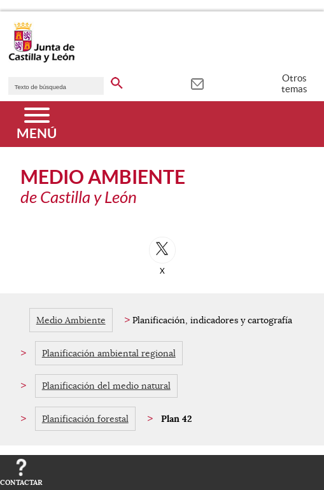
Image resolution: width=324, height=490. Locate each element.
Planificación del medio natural (106, 385)
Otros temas (294, 83)
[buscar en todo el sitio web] (117, 81)
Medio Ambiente (71, 320)
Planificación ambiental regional (109, 353)
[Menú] (36, 124)
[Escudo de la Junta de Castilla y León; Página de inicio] (41, 59)
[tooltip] (197, 82)
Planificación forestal (85, 418)
